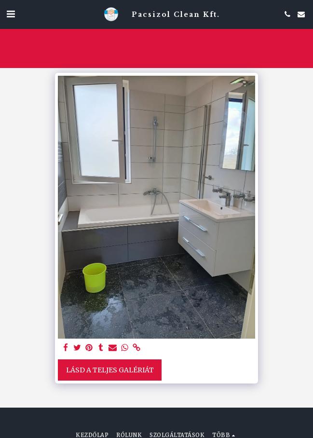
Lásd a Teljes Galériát (110, 370)
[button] (10, 13)
